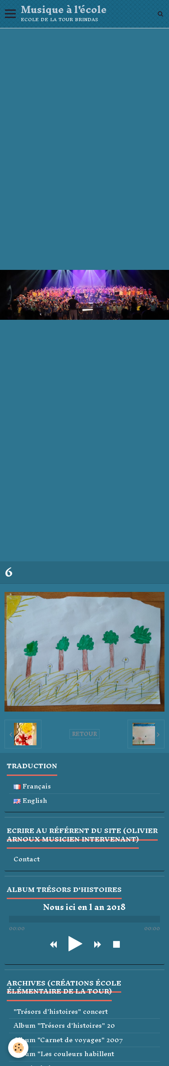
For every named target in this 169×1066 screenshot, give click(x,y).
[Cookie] (18, 1048)
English (30, 801)
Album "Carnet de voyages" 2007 (68, 1040)
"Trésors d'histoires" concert (61, 1012)
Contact (27, 859)
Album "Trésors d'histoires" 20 (64, 1026)
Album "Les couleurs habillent (64, 1054)
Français (32, 786)
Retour (84, 734)
